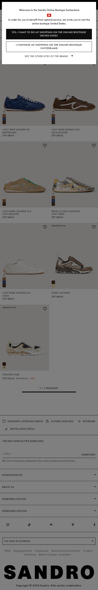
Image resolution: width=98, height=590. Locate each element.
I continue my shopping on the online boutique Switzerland (49, 47)
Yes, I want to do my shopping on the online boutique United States (49, 34)
